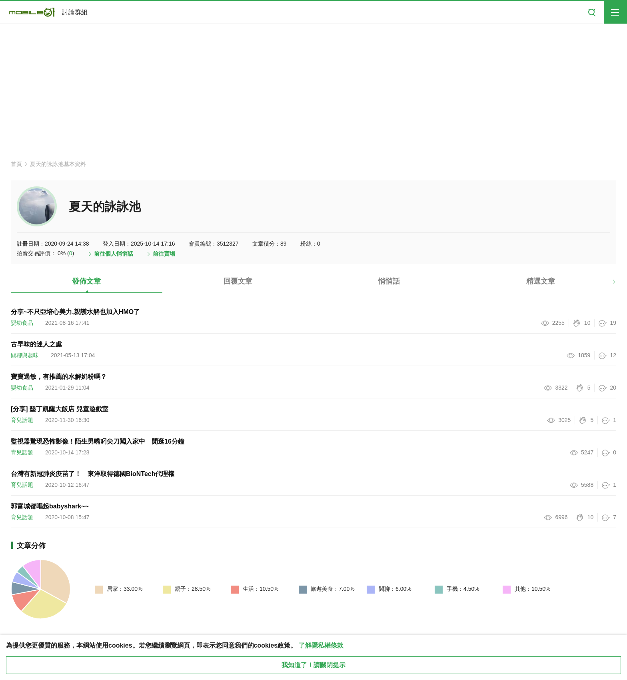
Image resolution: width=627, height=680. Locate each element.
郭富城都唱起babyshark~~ (50, 506)
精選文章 (540, 281)
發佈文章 (86, 281)
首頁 (16, 164)
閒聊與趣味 (25, 355)
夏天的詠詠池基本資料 (58, 164)
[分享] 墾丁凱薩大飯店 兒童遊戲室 (59, 409)
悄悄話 (389, 281)
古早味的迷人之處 (36, 344)
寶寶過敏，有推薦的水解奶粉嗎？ (59, 376)
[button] (607, 284)
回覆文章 (238, 281)
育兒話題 (22, 420)
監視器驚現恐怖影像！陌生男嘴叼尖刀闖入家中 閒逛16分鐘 (97, 441)
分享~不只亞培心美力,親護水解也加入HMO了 (75, 311)
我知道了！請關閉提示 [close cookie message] (313, 665)
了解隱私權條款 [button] (321, 645)
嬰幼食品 (22, 323)
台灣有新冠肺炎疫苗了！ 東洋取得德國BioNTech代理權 (92, 473)
